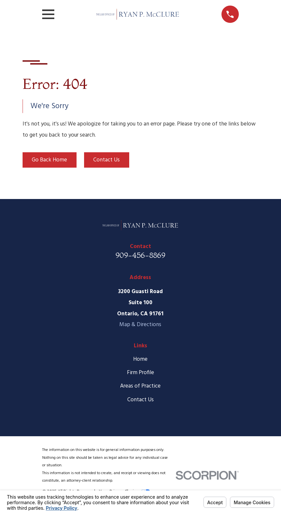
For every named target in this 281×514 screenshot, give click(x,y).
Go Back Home (49, 160)
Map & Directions (140, 324)
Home (140, 359)
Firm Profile (140, 372)
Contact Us (106, 160)
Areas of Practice (140, 386)
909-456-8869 (140, 255)
